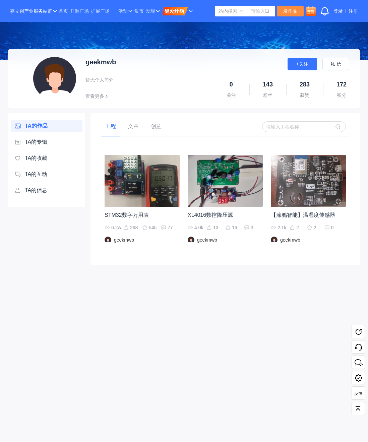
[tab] (110, 126)
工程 (110, 126)
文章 (133, 126)
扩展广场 (100, 11)
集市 (139, 11)
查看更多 (97, 96)
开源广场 (79, 11)
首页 (63, 11)
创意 (156, 126)
